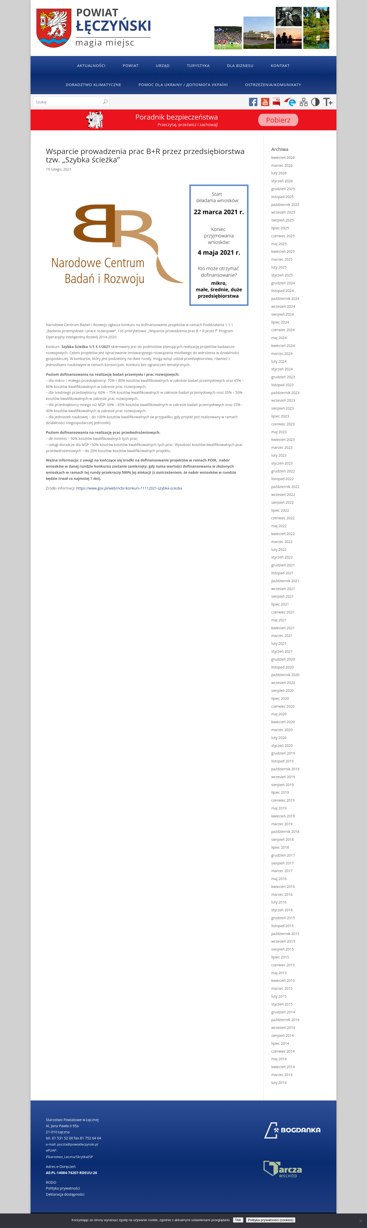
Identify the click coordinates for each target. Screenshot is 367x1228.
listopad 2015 (282, 925)
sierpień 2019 (282, 784)
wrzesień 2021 (283, 588)
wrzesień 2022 (283, 494)
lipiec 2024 (280, 322)
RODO (51, 1182)
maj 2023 (279, 431)
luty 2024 (279, 361)
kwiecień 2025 (283, 251)
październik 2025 (285, 204)
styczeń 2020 (282, 745)
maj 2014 (279, 1058)
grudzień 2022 (283, 471)
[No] (360, 1220)
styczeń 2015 (282, 1004)
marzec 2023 (282, 447)
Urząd (163, 65)
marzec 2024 (282, 353)
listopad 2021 (282, 572)
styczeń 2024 (282, 369)
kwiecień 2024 (283, 345)
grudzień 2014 (283, 1012)
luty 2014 (279, 1082)
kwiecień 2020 (283, 721)
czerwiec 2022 (283, 517)
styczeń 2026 (282, 180)
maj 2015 (279, 972)
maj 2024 (279, 337)
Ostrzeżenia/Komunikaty (273, 84)
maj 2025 (279, 243)
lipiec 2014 (280, 1043)
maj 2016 (279, 878)
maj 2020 (279, 713)
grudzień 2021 (283, 565)
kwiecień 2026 (283, 157)
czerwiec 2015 (283, 964)
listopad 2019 (282, 761)
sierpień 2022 (282, 502)
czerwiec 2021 (283, 612)
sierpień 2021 (282, 596)
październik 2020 (285, 674)
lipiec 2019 (280, 792)
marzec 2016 (282, 894)
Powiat (131, 65)
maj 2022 (279, 525)
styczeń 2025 (282, 275)
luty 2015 (279, 996)
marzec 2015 (282, 988)
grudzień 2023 (283, 376)
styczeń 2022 (282, 557)
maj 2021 (279, 620)
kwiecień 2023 (283, 439)
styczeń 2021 (282, 651)
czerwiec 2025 (283, 235)
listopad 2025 (282, 196)
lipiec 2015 (280, 957)
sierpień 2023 (282, 408)
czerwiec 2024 (283, 329)
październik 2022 (285, 486)
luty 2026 (279, 173)
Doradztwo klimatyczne (93, 84)
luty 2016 (279, 902)
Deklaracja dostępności (65, 1194)
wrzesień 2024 (283, 306)
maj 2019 (279, 808)
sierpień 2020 (282, 690)
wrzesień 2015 (283, 941)
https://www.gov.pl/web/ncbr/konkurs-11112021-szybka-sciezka (129, 488)
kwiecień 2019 (283, 816)
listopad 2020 (282, 667)
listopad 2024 (282, 290)
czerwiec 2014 (283, 1051)
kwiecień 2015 (283, 980)
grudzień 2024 (283, 283)
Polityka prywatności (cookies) (271, 1220)
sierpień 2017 (282, 863)
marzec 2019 (282, 823)
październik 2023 (285, 392)
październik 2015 (285, 933)
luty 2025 (279, 267)
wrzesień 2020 (283, 682)
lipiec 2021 (280, 604)
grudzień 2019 (283, 753)
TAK (238, 1220)
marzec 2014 (282, 1074)
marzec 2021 (282, 635)
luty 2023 (279, 455)
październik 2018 (285, 831)
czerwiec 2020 (283, 706)
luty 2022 (279, 549)
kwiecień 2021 (283, 627)
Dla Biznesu (240, 65)
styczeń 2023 (282, 463)
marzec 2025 (282, 259)
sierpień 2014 (282, 1035)
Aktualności (91, 65)
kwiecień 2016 (283, 886)
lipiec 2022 (280, 510)
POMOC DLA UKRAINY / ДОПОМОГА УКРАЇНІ (183, 84)
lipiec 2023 (280, 416)
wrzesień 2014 (283, 1027)
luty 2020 (279, 737)
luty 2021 (279, 643)
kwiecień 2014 (283, 1066)
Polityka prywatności (63, 1188)
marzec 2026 (282, 165)
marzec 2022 (282, 541)
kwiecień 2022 (283, 533)
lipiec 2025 (280, 228)
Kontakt (280, 65)
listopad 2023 (282, 384)
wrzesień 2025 (283, 212)
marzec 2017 (282, 870)
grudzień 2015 (283, 917)
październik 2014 (285, 1019)
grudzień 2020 (283, 659)
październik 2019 (285, 768)
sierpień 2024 (282, 314)
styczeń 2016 (282, 910)
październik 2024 (285, 298)
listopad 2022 (282, 478)
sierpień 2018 (282, 839)
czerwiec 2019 (283, 800)
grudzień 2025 (283, 188)
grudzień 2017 (283, 855)
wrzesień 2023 (283, 400)
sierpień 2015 (282, 949)
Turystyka (198, 65)
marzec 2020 (282, 729)
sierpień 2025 (282, 220)
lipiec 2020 (280, 698)
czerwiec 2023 (283, 424)
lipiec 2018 (280, 847)
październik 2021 (285, 580)
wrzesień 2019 (283, 776)
